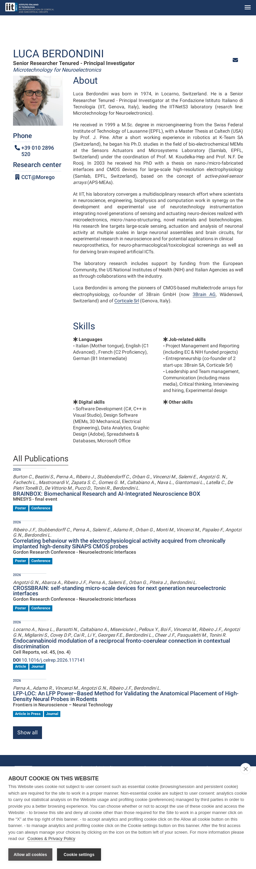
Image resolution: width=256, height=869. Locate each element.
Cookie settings (79, 854)
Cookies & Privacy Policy (51, 838)
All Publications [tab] (40, 459)
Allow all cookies (30, 854)
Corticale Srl (126, 300)
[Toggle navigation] (247, 8)
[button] (235, 60)
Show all (27, 732)
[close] (245, 768)
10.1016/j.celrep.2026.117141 (49, 660)
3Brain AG (204, 294)
